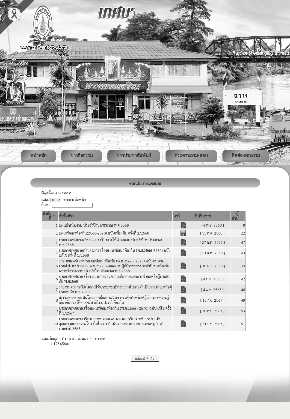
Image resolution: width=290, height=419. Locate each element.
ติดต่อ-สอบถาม (246, 155)
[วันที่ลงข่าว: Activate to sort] (212, 216)
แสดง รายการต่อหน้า (63, 199)
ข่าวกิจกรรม (82, 155)
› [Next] (66, 343)
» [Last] (68, 343)
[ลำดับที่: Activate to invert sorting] (50, 216)
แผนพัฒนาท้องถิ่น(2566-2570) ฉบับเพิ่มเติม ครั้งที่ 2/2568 (104, 233)
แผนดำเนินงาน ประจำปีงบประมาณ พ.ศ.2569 (94, 225)
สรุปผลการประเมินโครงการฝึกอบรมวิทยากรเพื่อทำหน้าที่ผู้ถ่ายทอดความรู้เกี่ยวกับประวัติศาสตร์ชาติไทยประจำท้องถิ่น (114, 300)
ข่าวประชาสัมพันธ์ (134, 155)
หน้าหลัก (38, 155)
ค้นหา (45, 204)
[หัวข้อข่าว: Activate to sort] (115, 216)
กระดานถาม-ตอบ (191, 155)
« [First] (51, 343)
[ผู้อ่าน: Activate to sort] (238, 216)
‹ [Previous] (52, 343)
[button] (66, 216)
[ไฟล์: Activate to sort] (183, 216)
